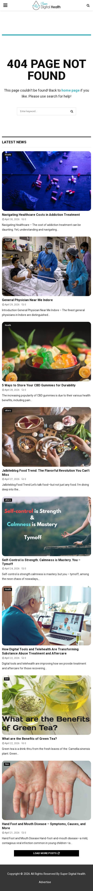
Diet (6, 679)
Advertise (45, 882)
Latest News (14, 142)
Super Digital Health (72, 874)
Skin (7, 764)
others (8, 410)
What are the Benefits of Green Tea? (29, 739)
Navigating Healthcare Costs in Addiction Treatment (41, 215)
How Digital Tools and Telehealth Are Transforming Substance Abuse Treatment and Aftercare (40, 651)
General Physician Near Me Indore (27, 300)
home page (70, 90)
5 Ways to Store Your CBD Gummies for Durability (38, 385)
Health (8, 155)
